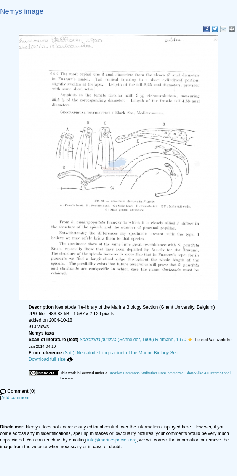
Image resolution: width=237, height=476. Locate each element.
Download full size (51, 359)
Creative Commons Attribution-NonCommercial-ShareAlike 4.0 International (169, 373)
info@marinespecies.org (112, 440)
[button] (190, 339)
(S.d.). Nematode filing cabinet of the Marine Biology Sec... (122, 352)
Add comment (15, 397)
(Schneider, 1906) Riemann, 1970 (133, 339)
